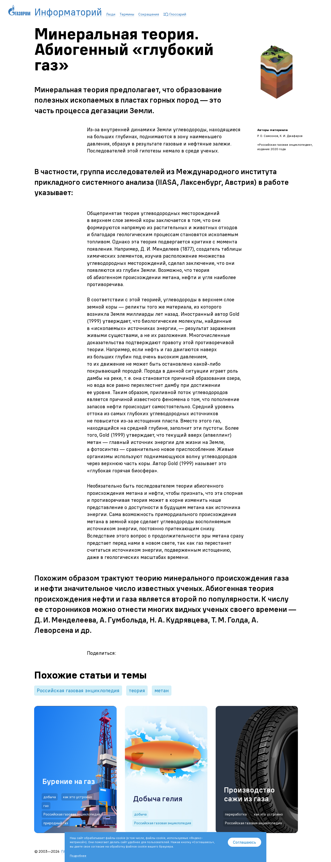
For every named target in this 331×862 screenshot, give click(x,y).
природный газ (55, 823)
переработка (236, 814)
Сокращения (148, 14)
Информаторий (68, 12)
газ (46, 805)
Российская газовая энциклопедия (78, 690)
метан (161, 690)
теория (137, 690)
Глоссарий (177, 14)
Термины (126, 14)
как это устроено (77, 797)
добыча (49, 797)
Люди (110, 14)
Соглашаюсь (244, 842)
